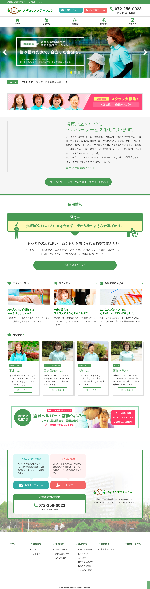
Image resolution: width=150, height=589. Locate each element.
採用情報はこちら (74, 263)
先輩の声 (17, 333)
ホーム (13, 540)
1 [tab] (71, 72)
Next (145, 52)
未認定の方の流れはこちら (79, 168)
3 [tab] (79, 72)
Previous (5, 52)
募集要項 (105, 540)
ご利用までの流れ (110, 182)
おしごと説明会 (85, 562)
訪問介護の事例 (74, 182)
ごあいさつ (37, 546)
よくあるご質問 (85, 567)
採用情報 (82, 540)
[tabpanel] (75, 52)
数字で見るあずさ (86, 558)
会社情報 (36, 540)
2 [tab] (75, 72)
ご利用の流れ (61, 554)
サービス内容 (38, 182)
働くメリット (84, 550)
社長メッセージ (85, 546)
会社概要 (36, 550)
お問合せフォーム (34, 483)
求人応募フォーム (71, 483)
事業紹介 (59, 540)
